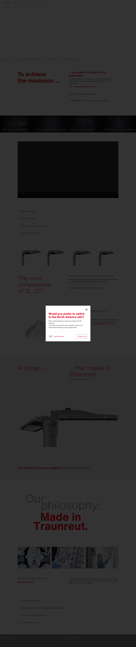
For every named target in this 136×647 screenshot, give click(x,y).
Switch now (82, 336)
